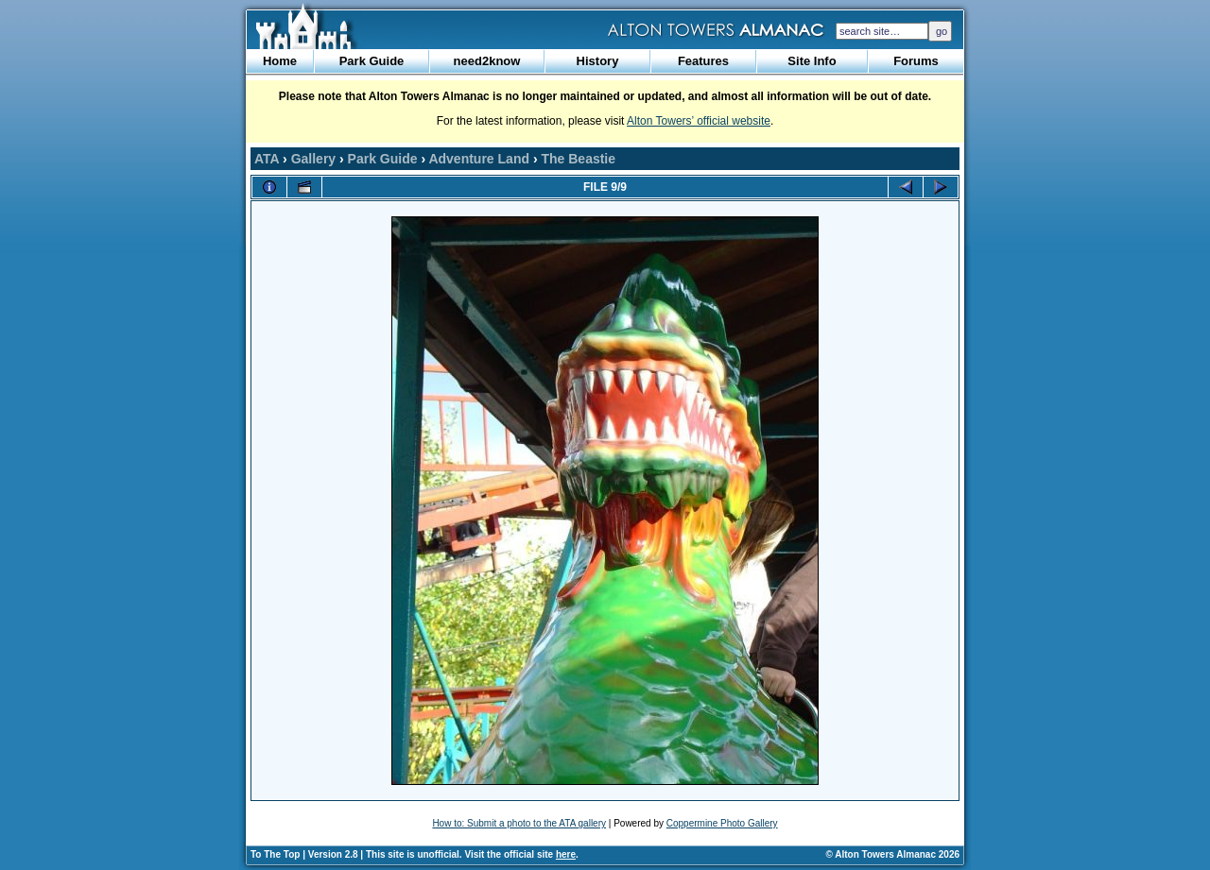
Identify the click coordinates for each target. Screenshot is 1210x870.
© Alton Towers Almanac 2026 (892, 854)
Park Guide (372, 61)
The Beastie (578, 158)
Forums (916, 61)
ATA (266, 158)
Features (703, 61)
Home (280, 61)
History (598, 61)
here (566, 854)
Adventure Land (478, 158)
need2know (487, 61)
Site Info (811, 61)
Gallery (313, 158)
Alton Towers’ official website (698, 121)
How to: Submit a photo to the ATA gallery (519, 823)
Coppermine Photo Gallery (722, 823)
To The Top (275, 854)
